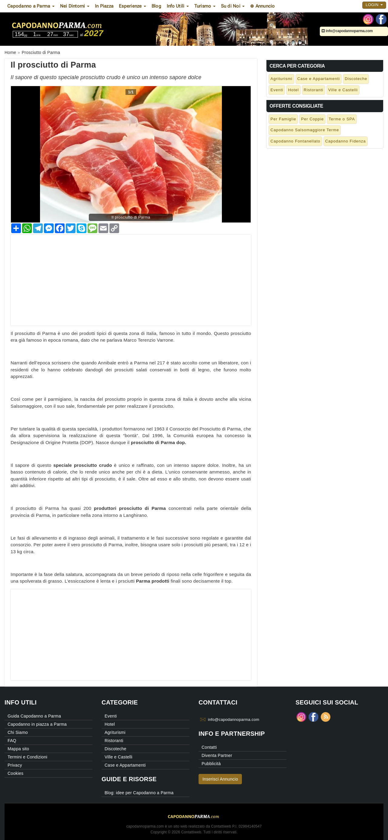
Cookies (15, 773)
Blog (156, 6)
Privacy (15, 765)
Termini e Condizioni (27, 757)
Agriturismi (281, 78)
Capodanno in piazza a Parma (37, 724)
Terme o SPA (342, 119)
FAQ (12, 740)
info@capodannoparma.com (347, 31)
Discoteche (356, 78)
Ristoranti (313, 90)
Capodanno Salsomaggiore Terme (304, 130)
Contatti (209, 747)
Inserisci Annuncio (220, 779)
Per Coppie (312, 119)
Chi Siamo (18, 732)
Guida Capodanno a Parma (34, 716)
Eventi (276, 90)
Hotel (293, 90)
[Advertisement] (131, 277)
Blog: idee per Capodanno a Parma (139, 792)
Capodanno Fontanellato (295, 141)
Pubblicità (211, 763)
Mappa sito (18, 748)
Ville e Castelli (343, 90)
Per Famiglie (283, 119)
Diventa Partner (217, 755)
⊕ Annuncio (262, 6)
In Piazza (104, 6)
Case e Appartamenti (318, 78)
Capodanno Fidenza (345, 141)
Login (374, 4)
